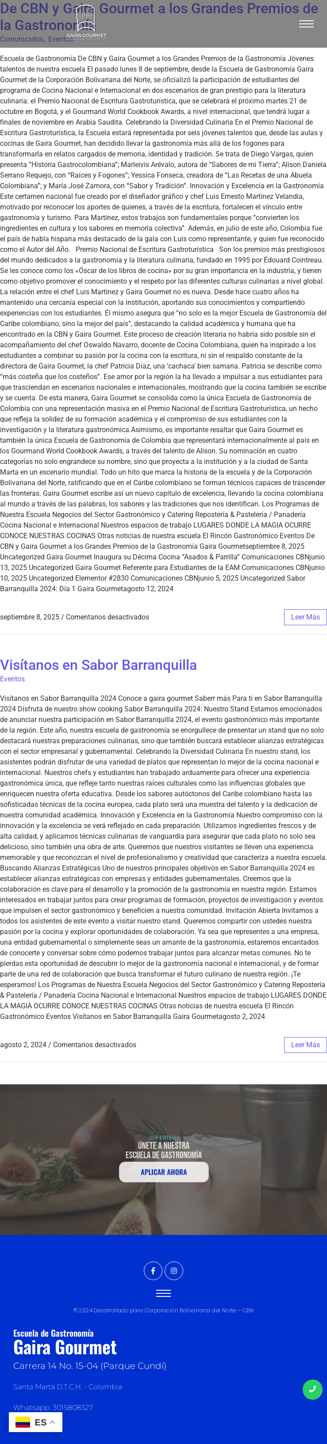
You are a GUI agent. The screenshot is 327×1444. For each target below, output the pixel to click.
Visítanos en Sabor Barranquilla (98, 665)
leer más (305, 617)
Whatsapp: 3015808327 (53, 1407)
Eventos (12, 679)
